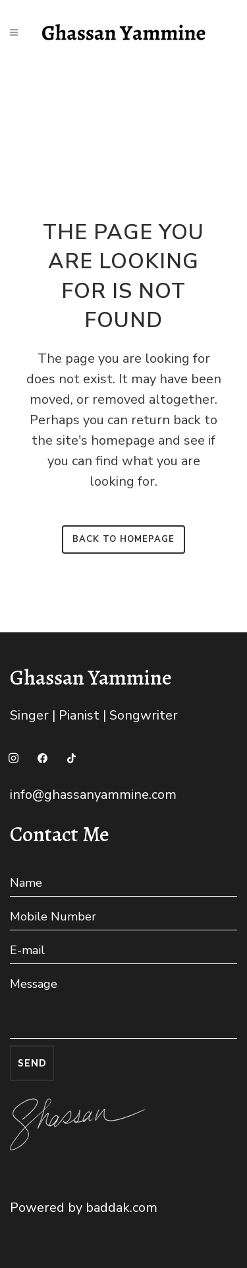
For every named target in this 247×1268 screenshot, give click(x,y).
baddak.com (121, 1207)
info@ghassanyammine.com (93, 794)
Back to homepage (123, 539)
